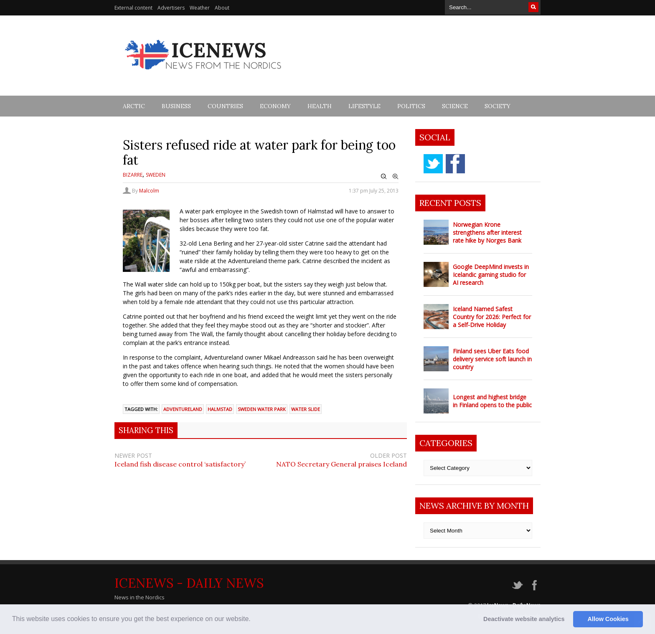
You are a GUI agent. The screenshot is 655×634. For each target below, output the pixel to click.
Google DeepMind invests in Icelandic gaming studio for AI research (491, 275)
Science (455, 106)
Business (176, 106)
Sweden (155, 174)
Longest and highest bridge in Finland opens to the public (492, 401)
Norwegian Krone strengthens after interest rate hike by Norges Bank (487, 232)
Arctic (134, 106)
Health (319, 106)
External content (133, 7)
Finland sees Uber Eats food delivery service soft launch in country (492, 359)
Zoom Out (384, 177)
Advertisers (171, 7)
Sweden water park (262, 409)
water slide (305, 409)
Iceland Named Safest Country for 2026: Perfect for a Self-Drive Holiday (492, 317)
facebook (455, 163)
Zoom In (396, 177)
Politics (411, 106)
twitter (433, 163)
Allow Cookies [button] (608, 619)
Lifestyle (364, 106)
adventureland (182, 409)
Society (497, 106)
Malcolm (149, 190)
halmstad (220, 409)
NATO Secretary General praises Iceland (341, 464)
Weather (200, 7)
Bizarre (132, 174)
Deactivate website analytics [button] (523, 619)
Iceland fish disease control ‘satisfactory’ (180, 464)
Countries (225, 106)
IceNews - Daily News (189, 583)
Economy (275, 106)
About (222, 7)
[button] (253, 620)
